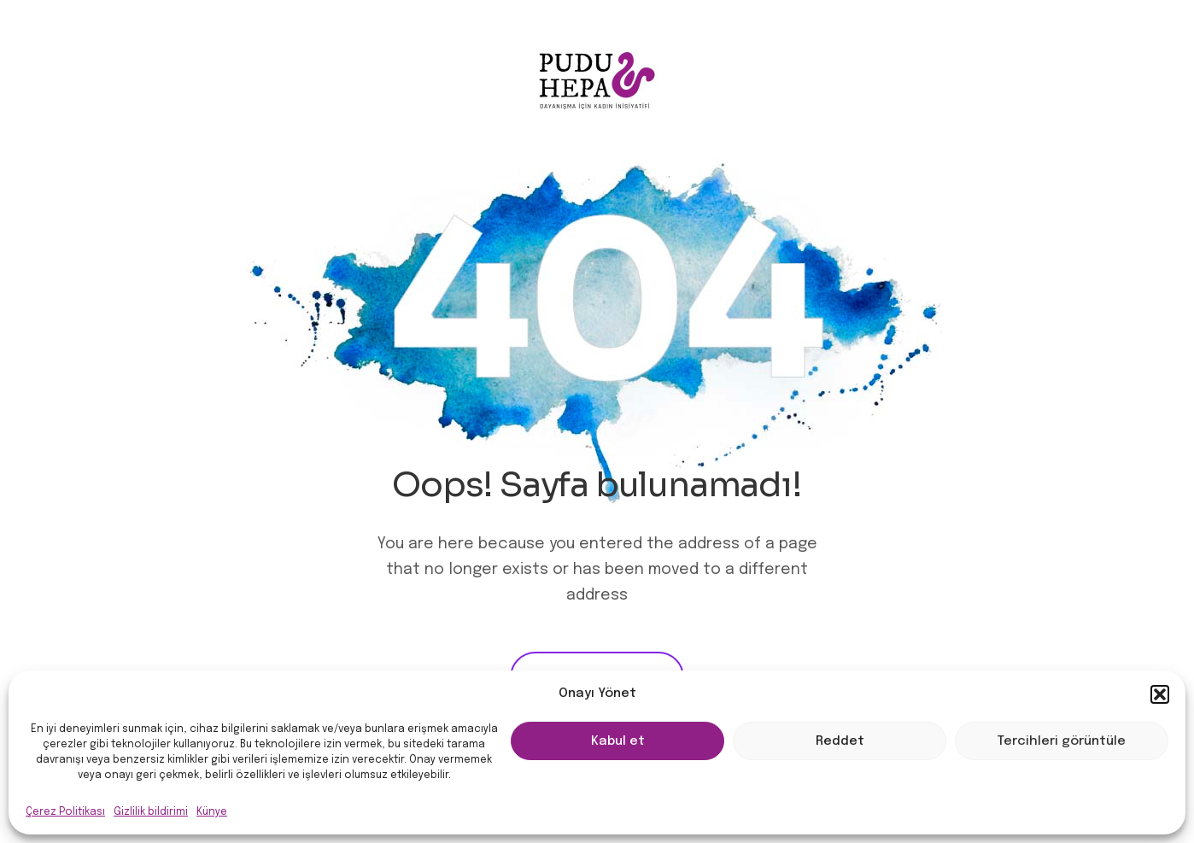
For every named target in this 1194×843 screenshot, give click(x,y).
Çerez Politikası (65, 812)
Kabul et (618, 741)
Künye (211, 812)
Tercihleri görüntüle (1062, 741)
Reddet (840, 741)
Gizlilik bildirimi (151, 812)
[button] (1159, 694)
